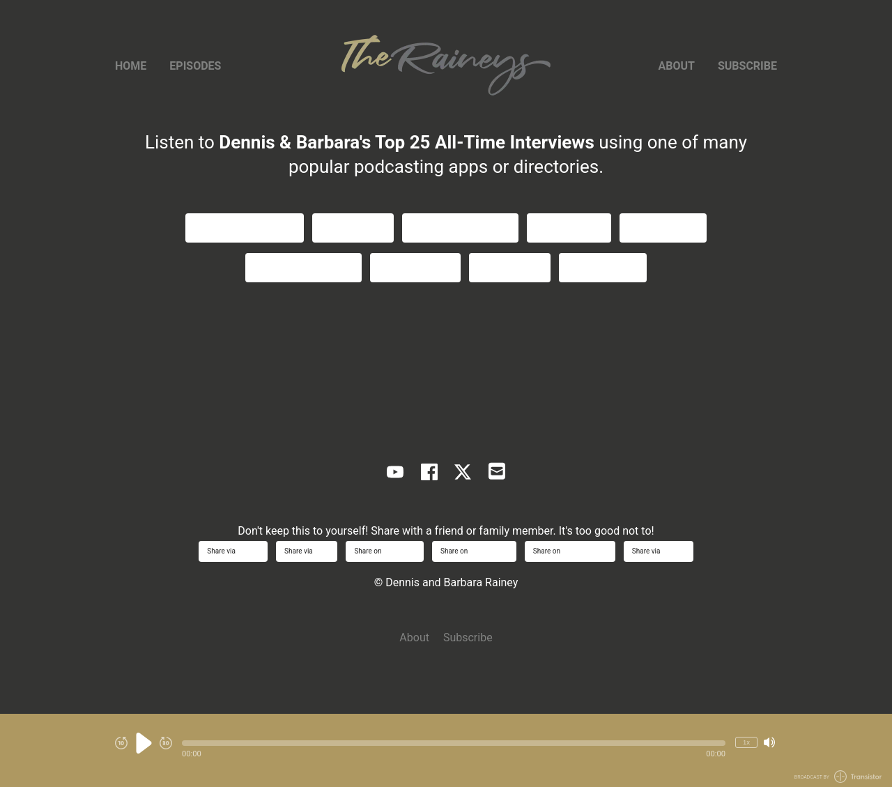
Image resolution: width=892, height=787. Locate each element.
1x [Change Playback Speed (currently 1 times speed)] (746, 742)
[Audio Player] (446, 750)
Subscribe (747, 65)
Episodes (195, 65)
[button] (453, 743)
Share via (233, 551)
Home (130, 65)
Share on (384, 551)
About (677, 65)
